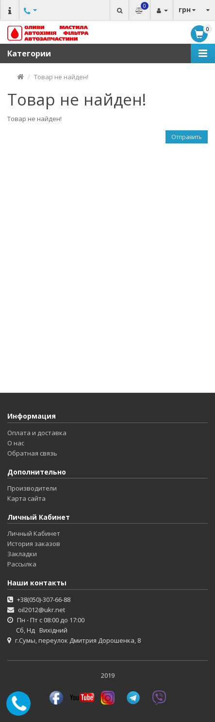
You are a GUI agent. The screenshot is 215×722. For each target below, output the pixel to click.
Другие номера (29, 20)
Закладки (22, 553)
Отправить (186, 137)
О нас (15, 443)
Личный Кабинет (33, 533)
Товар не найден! (61, 76)
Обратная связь (32, 453)
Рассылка (21, 564)
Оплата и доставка (36, 432)
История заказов (33, 543)
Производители (32, 488)
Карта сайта (26, 498)
